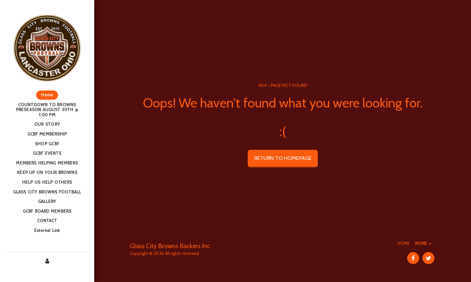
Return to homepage (283, 158)
